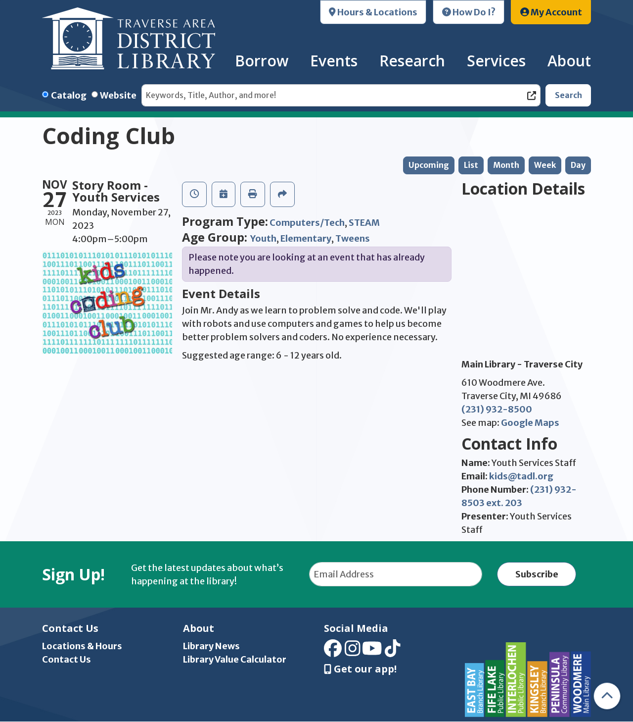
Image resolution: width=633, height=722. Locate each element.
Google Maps (530, 422)
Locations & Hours (82, 646)
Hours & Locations (373, 12)
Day (578, 165)
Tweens (352, 238)
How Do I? (469, 12)
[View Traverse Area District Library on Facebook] (333, 651)
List (471, 165)
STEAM (364, 222)
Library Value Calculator (234, 659)
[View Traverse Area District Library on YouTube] (372, 651)
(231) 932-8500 (496, 409)
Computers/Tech (307, 222)
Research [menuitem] (412, 61)
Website (118, 95)
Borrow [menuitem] (261, 61)
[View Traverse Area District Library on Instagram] (353, 651)
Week (545, 165)
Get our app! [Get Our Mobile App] (360, 669)
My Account (551, 12)
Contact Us (66, 659)
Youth (263, 238)
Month (506, 165)
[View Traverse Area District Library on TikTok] (393, 651)
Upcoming (428, 165)
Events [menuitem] (334, 61)
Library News (211, 646)
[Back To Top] (607, 696)
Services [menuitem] (496, 61)
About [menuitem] (569, 61)
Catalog (69, 95)
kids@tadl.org (521, 476)
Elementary (305, 238)
